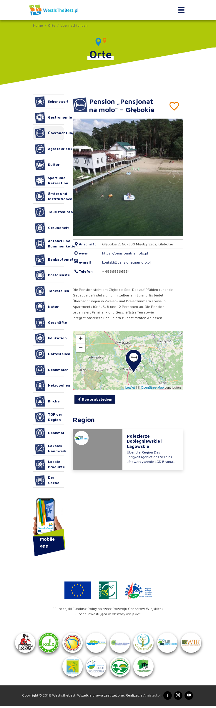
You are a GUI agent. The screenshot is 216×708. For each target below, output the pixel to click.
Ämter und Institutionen (49, 196)
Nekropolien (49, 385)
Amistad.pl (151, 697)
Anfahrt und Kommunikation (49, 243)
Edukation (49, 338)
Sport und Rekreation (49, 180)
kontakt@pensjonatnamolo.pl (126, 262)
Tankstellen (49, 291)
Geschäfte (49, 322)
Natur (47, 306)
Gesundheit (49, 227)
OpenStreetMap (152, 387)
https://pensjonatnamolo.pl (125, 253)
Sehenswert (49, 101)
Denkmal (49, 433)
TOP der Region (48, 417)
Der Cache (47, 480)
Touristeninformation (49, 212)
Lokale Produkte (49, 464)
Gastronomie (49, 117)
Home (38, 25)
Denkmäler (49, 370)
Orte (51, 25)
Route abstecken (94, 399)
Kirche (47, 401)
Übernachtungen (74, 25)
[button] (174, 177)
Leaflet (130, 387)
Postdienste (49, 275)
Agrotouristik (49, 149)
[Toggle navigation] (181, 10)
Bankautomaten (49, 259)
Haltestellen (49, 354)
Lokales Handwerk (49, 449)
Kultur (47, 164)
